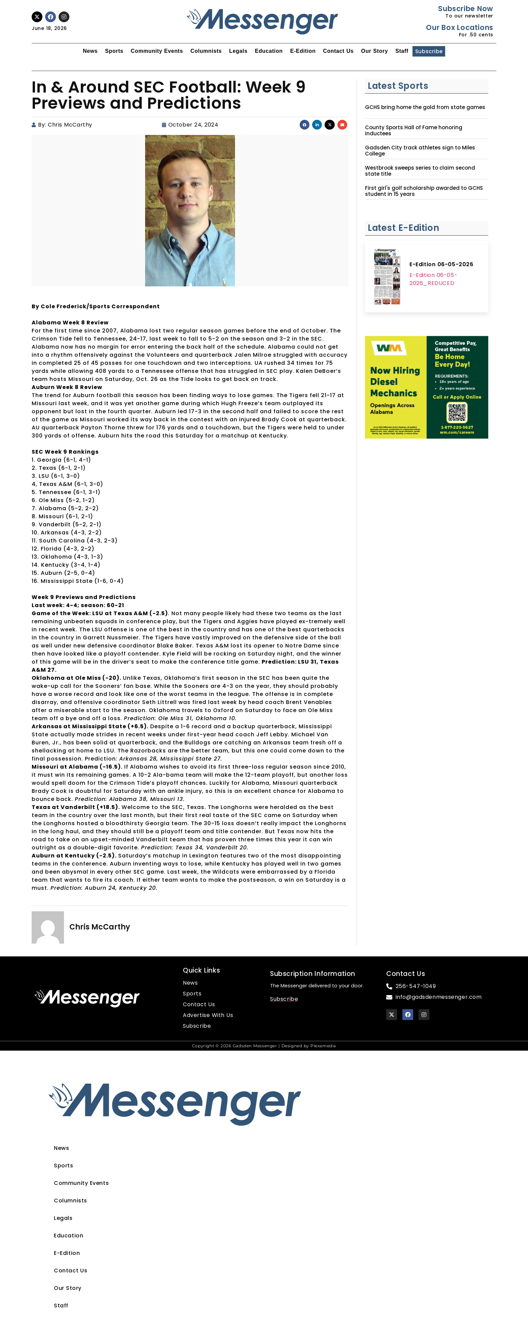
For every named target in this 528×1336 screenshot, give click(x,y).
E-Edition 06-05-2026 (441, 264)
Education (269, 51)
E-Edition (303, 51)
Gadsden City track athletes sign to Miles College (420, 151)
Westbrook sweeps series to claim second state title (420, 171)
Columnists (206, 51)
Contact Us (338, 51)
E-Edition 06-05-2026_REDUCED (433, 279)
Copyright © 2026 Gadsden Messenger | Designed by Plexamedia (264, 1045)
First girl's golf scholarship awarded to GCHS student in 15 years (424, 191)
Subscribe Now (465, 8)
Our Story (374, 51)
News (90, 51)
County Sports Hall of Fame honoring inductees (413, 131)
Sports (114, 51)
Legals (238, 51)
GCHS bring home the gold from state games (425, 107)
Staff (401, 51)
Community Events (157, 51)
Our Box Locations (459, 27)
